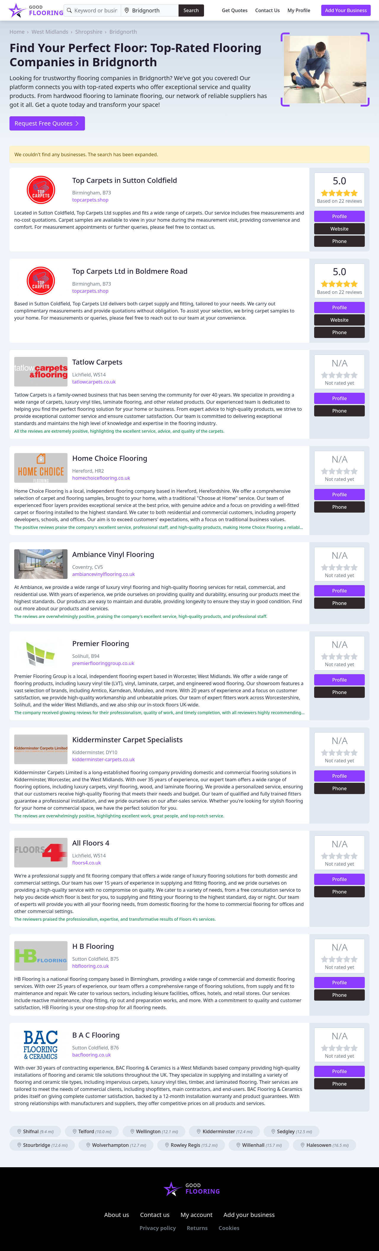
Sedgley (291, 1131)
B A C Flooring (96, 1035)
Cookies (229, 1227)
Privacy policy (157, 1227)
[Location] (150, 10)
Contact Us (267, 10)
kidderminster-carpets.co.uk (103, 759)
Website (339, 229)
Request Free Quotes (47, 123)
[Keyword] (92, 10)
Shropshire (88, 31)
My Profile (299, 10)
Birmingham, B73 (91, 192)
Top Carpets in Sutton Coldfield (124, 180)
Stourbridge (42, 1145)
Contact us (155, 1215)
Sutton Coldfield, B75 (95, 959)
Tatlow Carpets (97, 362)
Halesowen (324, 1145)
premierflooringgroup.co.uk (103, 663)
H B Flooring (93, 946)
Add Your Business (346, 10)
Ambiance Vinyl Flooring (113, 554)
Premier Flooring (100, 643)
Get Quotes (235, 10)
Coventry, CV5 (87, 567)
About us (116, 1215)
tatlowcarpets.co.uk (94, 382)
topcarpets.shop (90, 200)
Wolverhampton (116, 1145)
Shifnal (35, 1131)
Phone (339, 241)
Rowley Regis (191, 1145)
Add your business (249, 1215)
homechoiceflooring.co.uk (101, 478)
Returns (197, 1227)
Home (17, 31)
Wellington (154, 1131)
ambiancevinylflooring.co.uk (103, 574)
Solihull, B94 (85, 656)
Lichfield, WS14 (89, 374)
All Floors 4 (90, 843)
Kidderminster (224, 1131)
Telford (92, 1131)
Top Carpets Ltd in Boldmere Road (130, 271)
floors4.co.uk (86, 862)
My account (197, 1215)
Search (191, 10)
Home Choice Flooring (109, 458)
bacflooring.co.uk (91, 1055)
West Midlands (50, 31)
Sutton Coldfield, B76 (95, 1047)
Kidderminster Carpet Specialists (127, 739)
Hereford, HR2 (88, 471)
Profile (339, 216)
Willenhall (259, 1145)
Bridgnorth (123, 31)
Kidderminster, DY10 (94, 752)
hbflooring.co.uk (90, 966)
